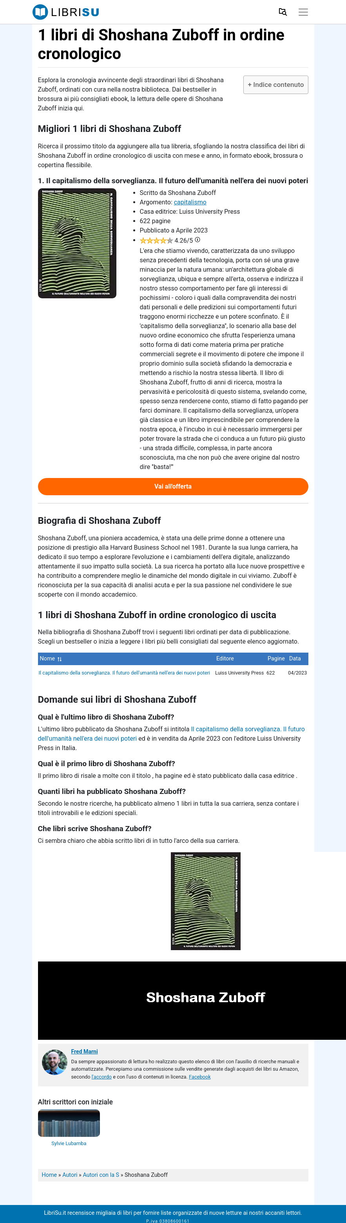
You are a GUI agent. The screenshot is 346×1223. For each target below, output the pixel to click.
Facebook (200, 1077)
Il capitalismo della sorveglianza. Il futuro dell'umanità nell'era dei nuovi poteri (124, 673)
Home (49, 1175)
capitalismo (190, 202)
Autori (69, 1175)
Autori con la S (101, 1175)
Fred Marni (84, 1051)
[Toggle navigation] (303, 12)
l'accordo (102, 1077)
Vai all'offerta (173, 486)
